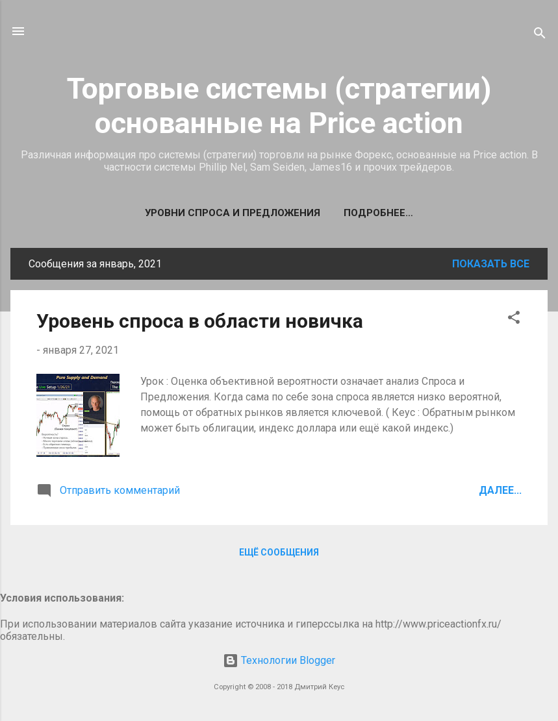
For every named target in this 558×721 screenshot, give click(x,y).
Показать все (490, 264)
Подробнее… (378, 213)
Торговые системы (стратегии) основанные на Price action (279, 105)
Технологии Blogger (279, 660)
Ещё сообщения (279, 552)
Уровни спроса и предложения (232, 213)
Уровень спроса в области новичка (199, 321)
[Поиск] (540, 35)
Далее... (500, 490)
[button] (514, 320)
